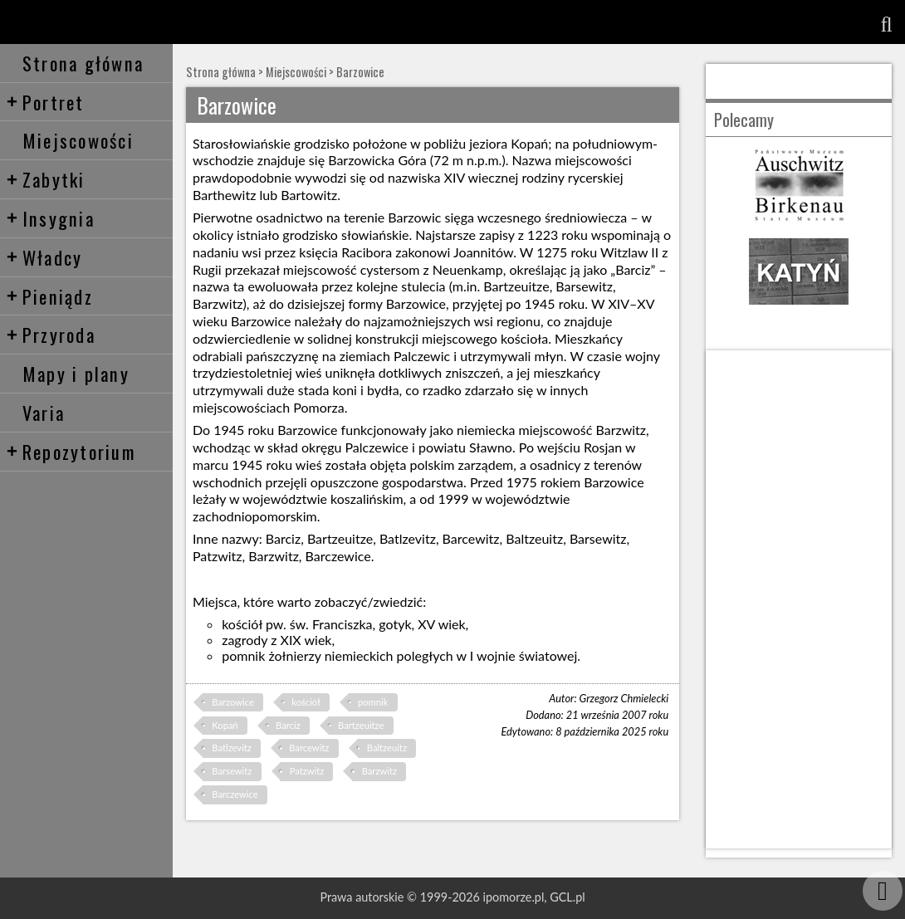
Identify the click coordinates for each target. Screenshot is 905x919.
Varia (43, 412)
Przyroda (50, 334)
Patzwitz (307, 770)
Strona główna (83, 62)
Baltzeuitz (387, 747)
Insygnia (50, 218)
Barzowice (360, 72)
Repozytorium (71, 451)
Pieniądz (49, 296)
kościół (305, 702)
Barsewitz (232, 770)
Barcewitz (309, 747)
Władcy (44, 257)
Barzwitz (379, 770)
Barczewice (234, 794)
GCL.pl (567, 897)
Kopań (224, 725)
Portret (45, 101)
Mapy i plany (76, 373)
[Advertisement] (799, 599)
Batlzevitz (232, 747)
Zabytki (46, 179)
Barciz (288, 725)
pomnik (373, 702)
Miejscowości (78, 140)
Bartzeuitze (361, 725)
